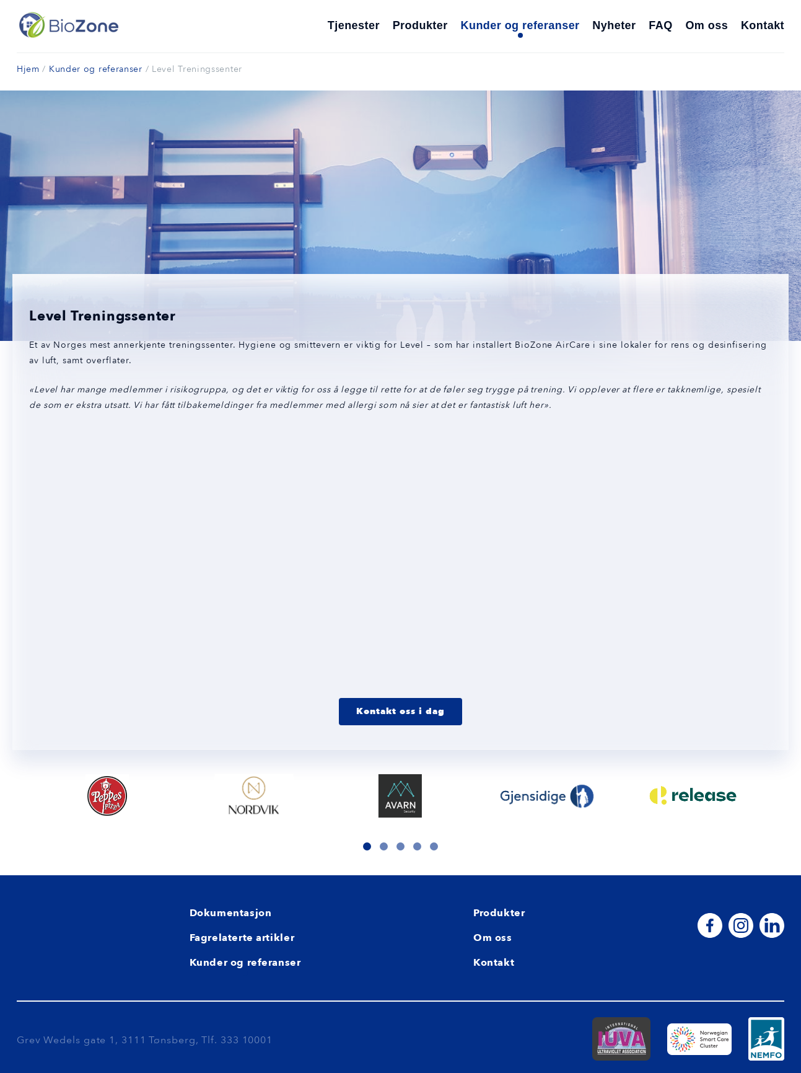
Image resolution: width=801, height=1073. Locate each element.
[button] (367, 846)
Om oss (706, 25)
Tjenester (354, 25)
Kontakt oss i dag (400, 711)
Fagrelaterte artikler (242, 937)
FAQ (660, 25)
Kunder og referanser (520, 25)
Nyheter (614, 25)
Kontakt (762, 25)
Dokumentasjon (231, 912)
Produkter (420, 25)
